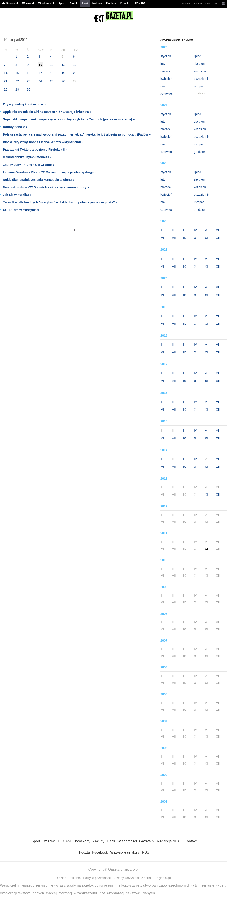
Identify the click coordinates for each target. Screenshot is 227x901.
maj (163, 86)
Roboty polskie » (15, 127)
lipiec (197, 56)
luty (162, 63)
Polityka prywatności (97, 878)
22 (17, 81)
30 (29, 89)
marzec (165, 71)
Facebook (100, 852)
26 (63, 81)
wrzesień (200, 71)
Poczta (186, 3)
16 (29, 73)
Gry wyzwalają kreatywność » (24, 104)
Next (85, 3)
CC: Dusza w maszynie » (21, 210)
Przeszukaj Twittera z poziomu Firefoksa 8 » (35, 149)
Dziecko (125, 3)
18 (52, 73)
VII (163, 238)
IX (184, 238)
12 (63, 65)
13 (75, 65)
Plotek (74, 3)
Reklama (74, 878)
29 (17, 89)
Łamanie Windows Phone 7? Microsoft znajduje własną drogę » (49, 172)
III (184, 230)
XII (218, 238)
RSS (145, 852)
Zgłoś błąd (164, 878)
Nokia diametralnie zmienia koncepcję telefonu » (38, 179)
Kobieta (111, 3)
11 (52, 65)
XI (206, 238)
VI (217, 230)
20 (75, 73)
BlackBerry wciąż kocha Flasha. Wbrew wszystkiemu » (43, 142)
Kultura (97, 3)
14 (6, 73)
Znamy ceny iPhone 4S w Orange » (28, 164)
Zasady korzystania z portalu (133, 878)
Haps (111, 841)
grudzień (200, 152)
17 (40, 73)
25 (52, 81)
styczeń (165, 56)
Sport (61, 3)
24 (40, 81)
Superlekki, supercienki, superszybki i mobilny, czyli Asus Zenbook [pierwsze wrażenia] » (69, 119)
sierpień (199, 63)
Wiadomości (46, 3)
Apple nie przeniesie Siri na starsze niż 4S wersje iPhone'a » (47, 112)
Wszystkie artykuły (124, 852)
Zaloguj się (211, 3)
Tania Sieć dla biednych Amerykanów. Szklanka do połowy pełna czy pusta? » (60, 202)
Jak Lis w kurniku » (17, 195)
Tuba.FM (197, 3)
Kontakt (190, 841)
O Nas (61, 878)
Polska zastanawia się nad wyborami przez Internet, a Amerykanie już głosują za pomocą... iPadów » (77, 134)
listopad (199, 86)
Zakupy (98, 841)
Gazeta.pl (12, 3)
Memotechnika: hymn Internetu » (27, 157)
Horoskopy (81, 841)
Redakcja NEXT (169, 841)
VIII (174, 238)
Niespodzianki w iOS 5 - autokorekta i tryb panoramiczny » (46, 187)
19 (63, 73)
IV (195, 230)
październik (201, 79)
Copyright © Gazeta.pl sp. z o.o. (113, 869)
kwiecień (166, 79)
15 (17, 73)
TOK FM (140, 3)
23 (29, 81)
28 (6, 89)
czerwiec (166, 94)
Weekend (28, 3)
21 (6, 81)
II (173, 230)
